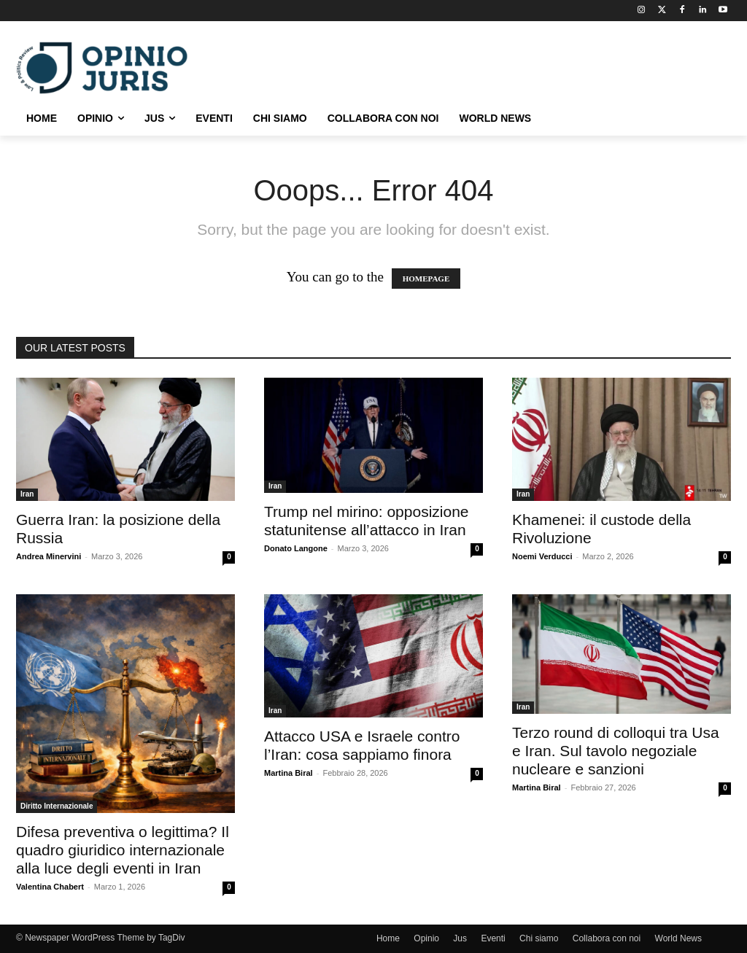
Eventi (493, 938)
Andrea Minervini (48, 556)
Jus (460, 938)
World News (678, 938)
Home (388, 938)
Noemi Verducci (542, 556)
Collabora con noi (606, 938)
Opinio (426, 938)
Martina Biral (288, 773)
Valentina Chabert (50, 886)
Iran (27, 494)
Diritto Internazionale (56, 806)
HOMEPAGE (426, 278)
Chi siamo (538, 938)
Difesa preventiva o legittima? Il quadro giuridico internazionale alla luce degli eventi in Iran (122, 849)
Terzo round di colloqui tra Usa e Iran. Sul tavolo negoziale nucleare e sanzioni (615, 750)
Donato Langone (296, 548)
